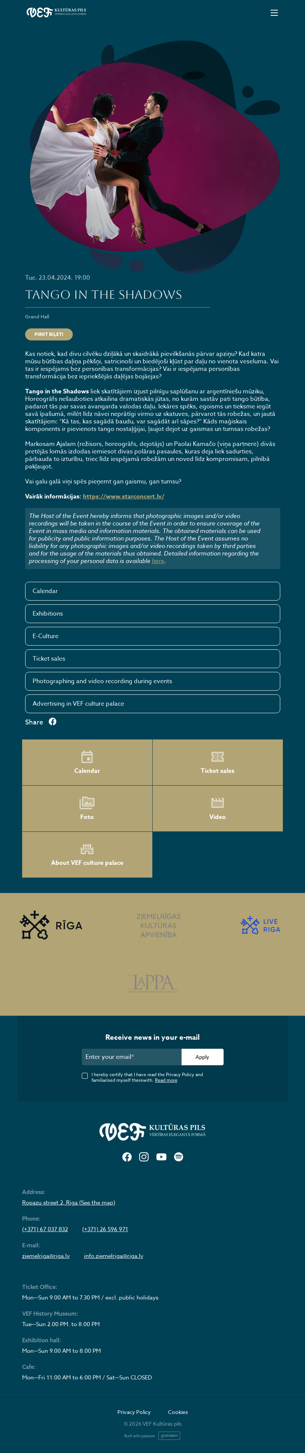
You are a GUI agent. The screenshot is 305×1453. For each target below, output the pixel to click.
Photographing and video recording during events (102, 681)
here (158, 561)
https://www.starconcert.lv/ (123, 496)
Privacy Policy (134, 1411)
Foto (87, 808)
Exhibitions (48, 613)
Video (217, 808)
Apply (202, 1056)
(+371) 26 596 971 (105, 1229)
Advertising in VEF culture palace (78, 703)
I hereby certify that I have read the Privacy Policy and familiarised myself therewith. (147, 1077)
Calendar (45, 591)
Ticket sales (49, 658)
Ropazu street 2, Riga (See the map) (68, 1202)
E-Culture (46, 636)
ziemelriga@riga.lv (46, 1256)
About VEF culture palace (87, 855)
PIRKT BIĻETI (49, 334)
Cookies (178, 1411)
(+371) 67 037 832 (45, 1229)
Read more (166, 1080)
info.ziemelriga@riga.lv (113, 1256)
